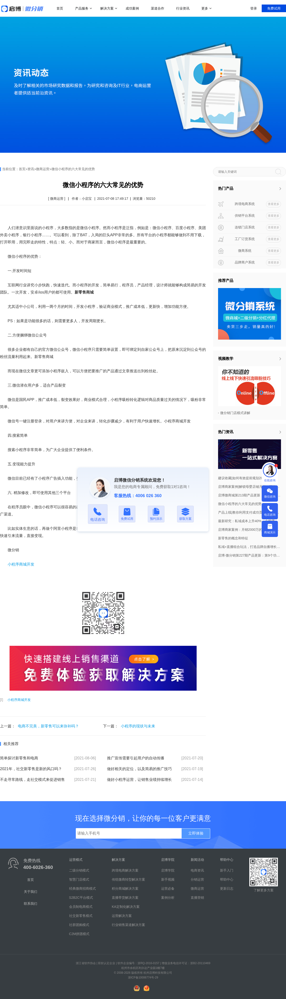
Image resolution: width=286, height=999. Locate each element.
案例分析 (167, 897)
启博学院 (167, 870)
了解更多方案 (264, 890)
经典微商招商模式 (82, 888)
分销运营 (197, 879)
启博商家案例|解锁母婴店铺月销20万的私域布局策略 (249, 487)
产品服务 (81, 8)
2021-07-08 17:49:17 (112, 198)
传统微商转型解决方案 (128, 879)
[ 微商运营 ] (56, 198)
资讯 (30, 169)
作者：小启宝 (82, 198)
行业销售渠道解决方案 (128, 925)
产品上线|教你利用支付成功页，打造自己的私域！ (249, 512)
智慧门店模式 (79, 879)
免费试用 (274, 8)
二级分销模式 (79, 870)
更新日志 (226, 888)
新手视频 (167, 879)
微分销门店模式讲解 (235, 413)
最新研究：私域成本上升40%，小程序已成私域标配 (249, 521)
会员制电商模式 (80, 907)
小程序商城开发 (21, 564)
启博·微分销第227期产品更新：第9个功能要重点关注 (249, 555)
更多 (204, 8)
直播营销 (197, 897)
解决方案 (107, 8)
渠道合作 (157, 8)
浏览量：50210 (144, 198)
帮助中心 (226, 879)
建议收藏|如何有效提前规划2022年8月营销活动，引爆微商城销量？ (249, 478)
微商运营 (42, 169)
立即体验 (196, 833)
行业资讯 (182, 8)
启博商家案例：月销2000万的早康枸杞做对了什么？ (249, 529)
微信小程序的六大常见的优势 (73, 169)
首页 (59, 8)
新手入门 (226, 870)
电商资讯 (197, 870)
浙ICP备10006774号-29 (143, 977)
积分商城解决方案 (125, 888)
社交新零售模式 (80, 916)
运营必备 (167, 888)
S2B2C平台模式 (81, 897)
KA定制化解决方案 (126, 907)
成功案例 (132, 8)
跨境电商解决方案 (125, 870)
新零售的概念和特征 (233, 538)
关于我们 (30, 892)
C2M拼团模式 (79, 934)
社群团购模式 (79, 925)
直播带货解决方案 (125, 897)
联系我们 (30, 903)
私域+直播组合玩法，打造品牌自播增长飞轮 (249, 547)
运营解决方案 (122, 916)
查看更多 (273, 204)
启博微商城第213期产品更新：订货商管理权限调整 (249, 495)
